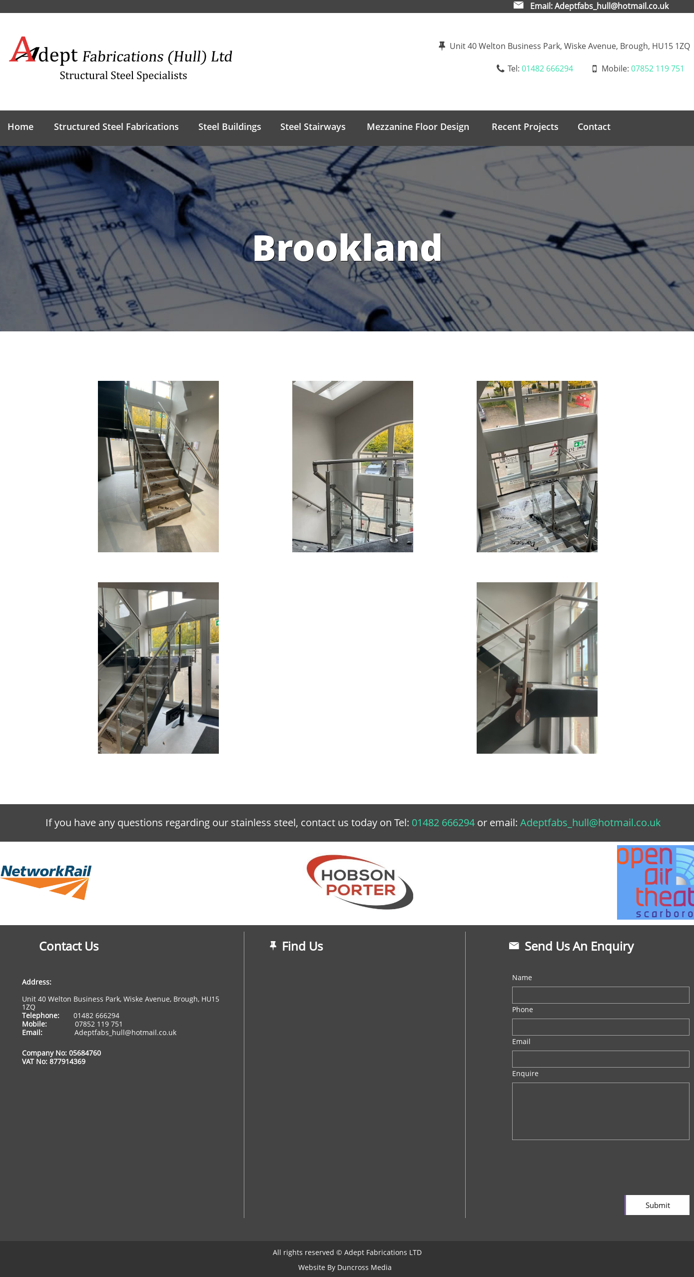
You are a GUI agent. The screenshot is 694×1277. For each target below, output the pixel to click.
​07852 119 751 (98, 1024)
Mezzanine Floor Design (418, 126)
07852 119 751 (658, 68)
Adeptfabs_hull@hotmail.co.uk (124, 1032)
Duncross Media (364, 1267)
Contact (594, 126)
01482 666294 (547, 68)
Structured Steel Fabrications (116, 126)
